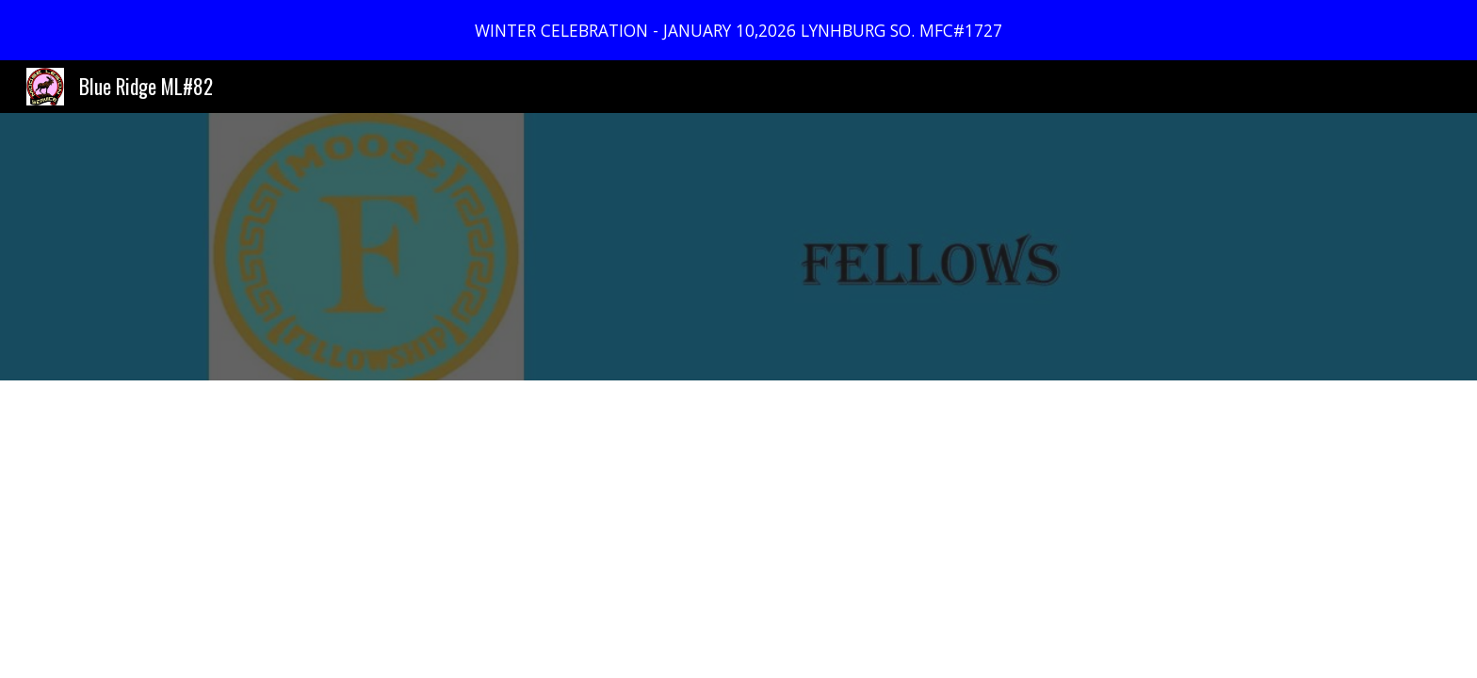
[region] (738, 30)
